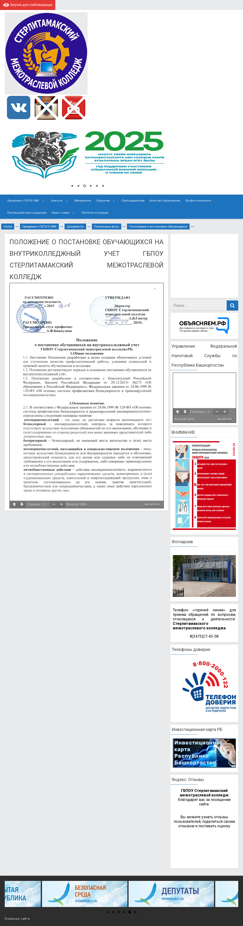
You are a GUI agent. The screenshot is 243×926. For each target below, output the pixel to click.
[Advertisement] (206, 266)
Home (8, 226)
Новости (56, 200)
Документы (75, 226)
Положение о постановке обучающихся (158, 226)
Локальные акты (106, 226)
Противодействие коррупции (27, 212)
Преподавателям (133, 200)
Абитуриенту (83, 200)
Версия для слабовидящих (28, 5)
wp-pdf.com (152, 504)
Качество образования (165, 200)
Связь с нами (60, 212)
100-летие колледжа (94, 212)
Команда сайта (17, 919)
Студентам (103, 200)
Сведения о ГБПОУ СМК (23, 200)
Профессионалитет (198, 200)
